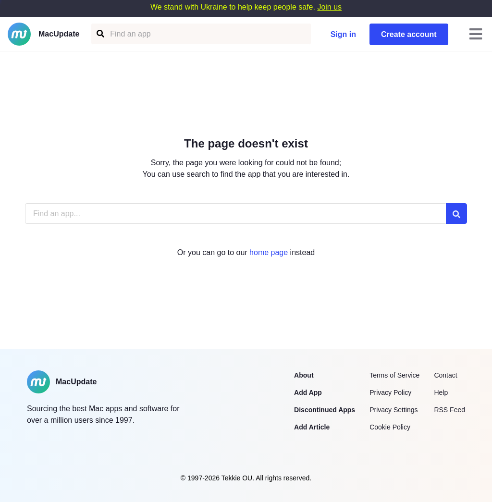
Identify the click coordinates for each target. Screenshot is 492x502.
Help (441, 392)
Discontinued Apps (324, 409)
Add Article (312, 427)
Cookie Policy (389, 427)
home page (268, 252)
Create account (409, 34)
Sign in (343, 34)
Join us (329, 7)
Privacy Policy (390, 392)
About (303, 375)
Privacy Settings (393, 409)
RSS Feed (449, 409)
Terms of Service (394, 375)
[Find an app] (99, 34)
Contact (445, 375)
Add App (308, 392)
